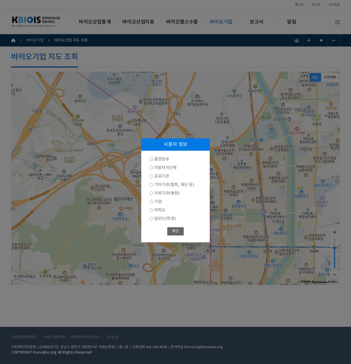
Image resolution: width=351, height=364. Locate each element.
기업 (158, 201)
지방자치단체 (165, 167)
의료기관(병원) (166, 193)
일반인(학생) (165, 218)
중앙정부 (161, 159)
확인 (175, 231)
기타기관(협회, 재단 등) (174, 184)
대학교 (159, 210)
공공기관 (161, 176)
